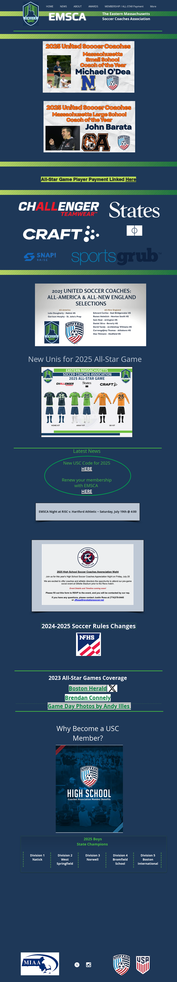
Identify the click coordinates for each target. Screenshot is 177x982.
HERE (86, 468)
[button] (77, 6)
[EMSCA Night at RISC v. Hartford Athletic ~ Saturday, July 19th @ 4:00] (87, 512)
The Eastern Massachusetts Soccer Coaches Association (126, 16)
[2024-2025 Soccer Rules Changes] (88, 626)
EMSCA (67, 16)
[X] (77, 964)
